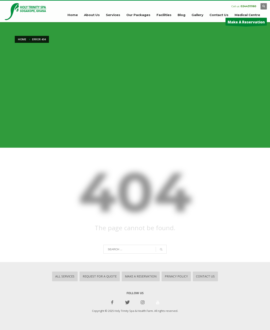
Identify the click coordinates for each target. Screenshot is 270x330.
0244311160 (248, 6)
